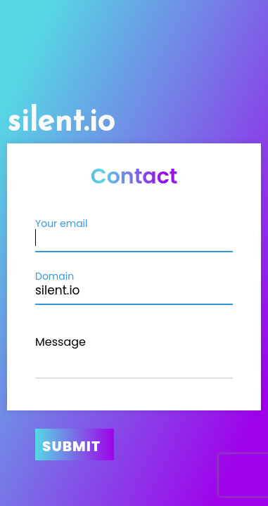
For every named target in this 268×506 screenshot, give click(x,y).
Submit (71, 446)
